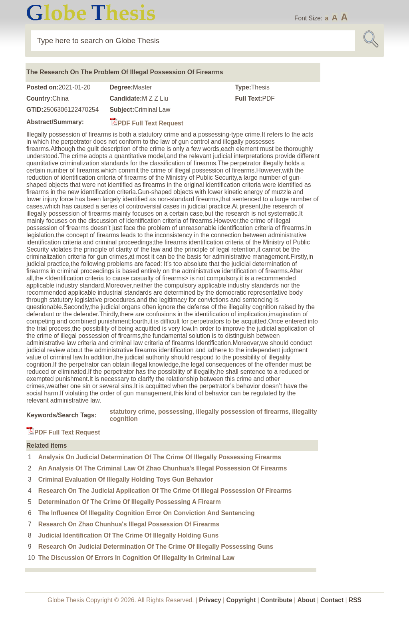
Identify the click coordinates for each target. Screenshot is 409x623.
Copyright (241, 600)
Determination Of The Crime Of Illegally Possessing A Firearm (129, 501)
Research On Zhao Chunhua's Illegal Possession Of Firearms (128, 524)
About (306, 600)
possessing (175, 411)
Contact (332, 600)
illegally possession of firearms (242, 411)
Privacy (210, 600)
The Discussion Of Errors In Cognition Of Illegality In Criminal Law (136, 557)
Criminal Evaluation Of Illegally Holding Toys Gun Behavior (125, 479)
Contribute (276, 600)
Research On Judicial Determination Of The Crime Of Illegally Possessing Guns (155, 546)
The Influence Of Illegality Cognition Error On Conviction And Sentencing (146, 513)
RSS (355, 600)
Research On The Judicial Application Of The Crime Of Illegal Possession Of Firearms (165, 490)
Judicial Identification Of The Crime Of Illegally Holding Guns (128, 535)
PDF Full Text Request (146, 123)
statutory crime (132, 411)
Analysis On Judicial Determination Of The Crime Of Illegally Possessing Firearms (159, 457)
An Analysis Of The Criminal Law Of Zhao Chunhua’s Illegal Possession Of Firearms (162, 468)
